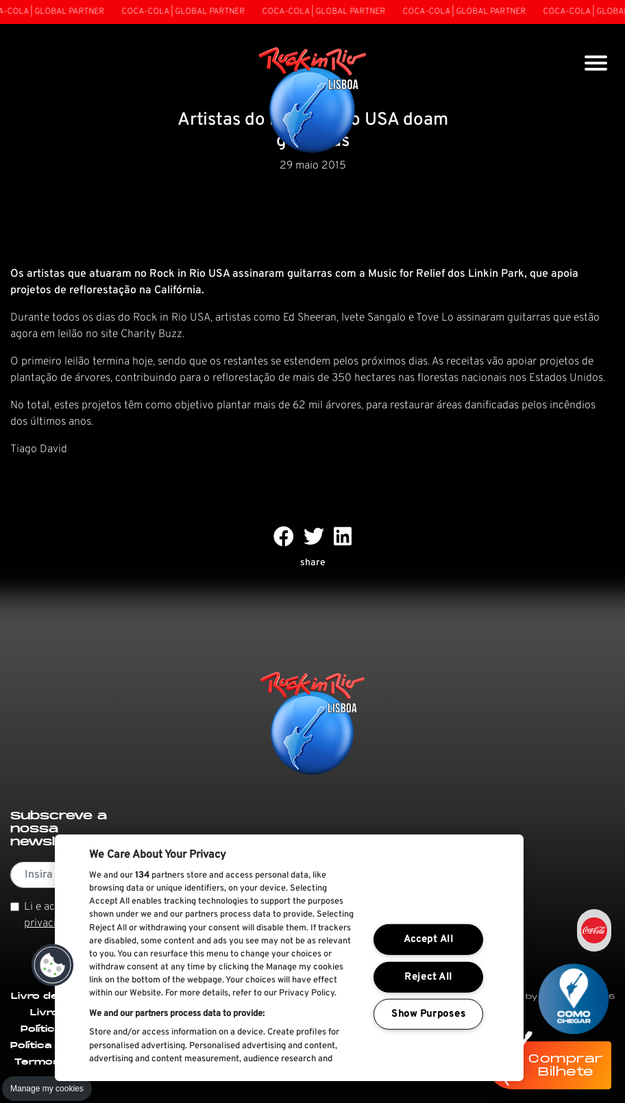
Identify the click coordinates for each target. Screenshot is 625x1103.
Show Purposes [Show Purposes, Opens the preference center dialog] (428, 1014)
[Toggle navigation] (595, 65)
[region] (289, 957)
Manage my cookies (47, 1088)
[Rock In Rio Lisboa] (312, 101)
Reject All (428, 977)
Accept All (429, 939)
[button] (53, 965)
